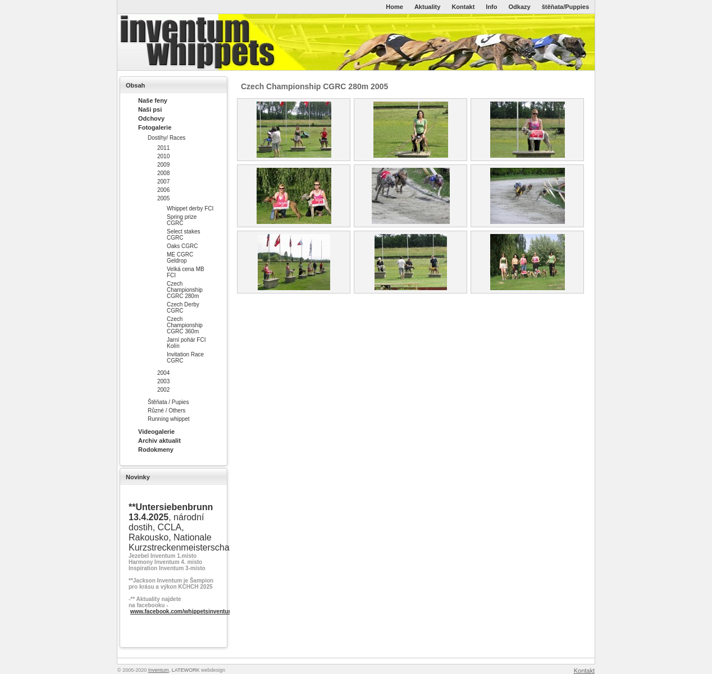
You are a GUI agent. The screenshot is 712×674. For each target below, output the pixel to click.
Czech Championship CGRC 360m (185, 325)
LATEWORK (186, 670)
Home (394, 6)
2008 (163, 173)
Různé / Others (166, 410)
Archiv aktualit (159, 440)
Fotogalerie (154, 127)
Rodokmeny (156, 449)
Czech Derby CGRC (183, 307)
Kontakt (462, 6)
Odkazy (520, 6)
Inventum (158, 670)
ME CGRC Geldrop (180, 257)
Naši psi (150, 109)
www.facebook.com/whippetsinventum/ (182, 611)
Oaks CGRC (182, 246)
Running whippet (169, 419)
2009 (163, 165)
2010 (163, 156)
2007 (163, 181)
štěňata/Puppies (565, 6)
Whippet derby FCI (190, 208)
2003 (163, 381)
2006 (163, 190)
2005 (163, 198)
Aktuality (427, 6)
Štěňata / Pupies (168, 402)
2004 (163, 373)
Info (491, 6)
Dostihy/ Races (166, 138)
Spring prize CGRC (182, 220)
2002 (163, 390)
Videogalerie (156, 431)
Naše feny (152, 100)
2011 (163, 148)
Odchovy (151, 118)
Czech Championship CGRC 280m (185, 290)
